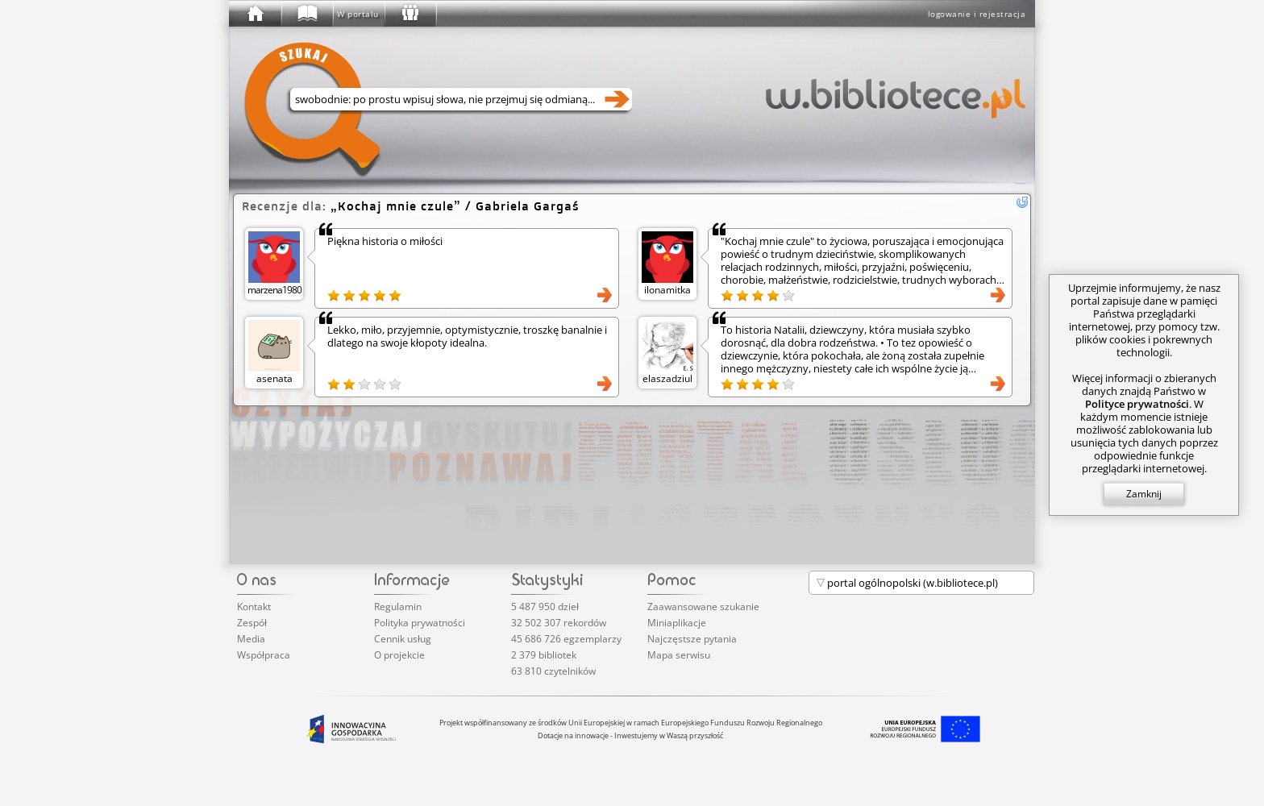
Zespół (252, 622)
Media (251, 639)
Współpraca (263, 655)
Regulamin (398, 606)
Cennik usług (402, 639)
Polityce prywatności (1137, 404)
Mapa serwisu (678, 655)
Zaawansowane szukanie (703, 606)
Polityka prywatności (419, 622)
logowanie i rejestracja (977, 13)
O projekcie (399, 655)
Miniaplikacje (676, 622)
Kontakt (254, 606)
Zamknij (1144, 494)
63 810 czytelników (553, 671)
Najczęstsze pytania (692, 639)
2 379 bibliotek (543, 655)
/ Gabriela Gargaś (455, 206)
